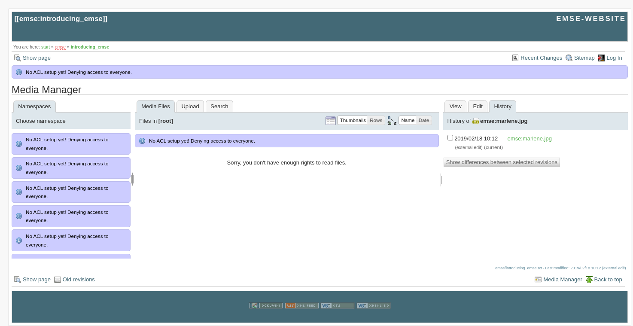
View (456, 106)
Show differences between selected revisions (501, 162)
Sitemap (584, 58)
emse (60, 47)
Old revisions (79, 279)
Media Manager (562, 279)
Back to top (608, 279)
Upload (190, 106)
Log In (614, 58)
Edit (477, 106)
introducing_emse (90, 47)
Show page (37, 58)
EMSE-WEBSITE (591, 19)
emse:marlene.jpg (504, 121)
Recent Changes (541, 58)
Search (219, 106)
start (45, 47)
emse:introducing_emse (61, 19)
